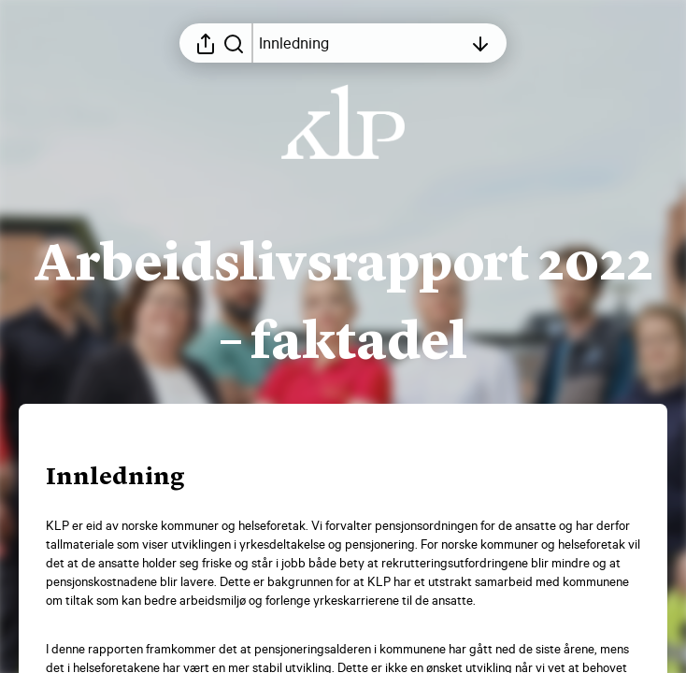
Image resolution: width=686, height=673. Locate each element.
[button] (130, 478)
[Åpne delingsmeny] (205, 43)
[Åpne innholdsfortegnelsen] (361, 43)
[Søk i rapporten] (233, 43)
